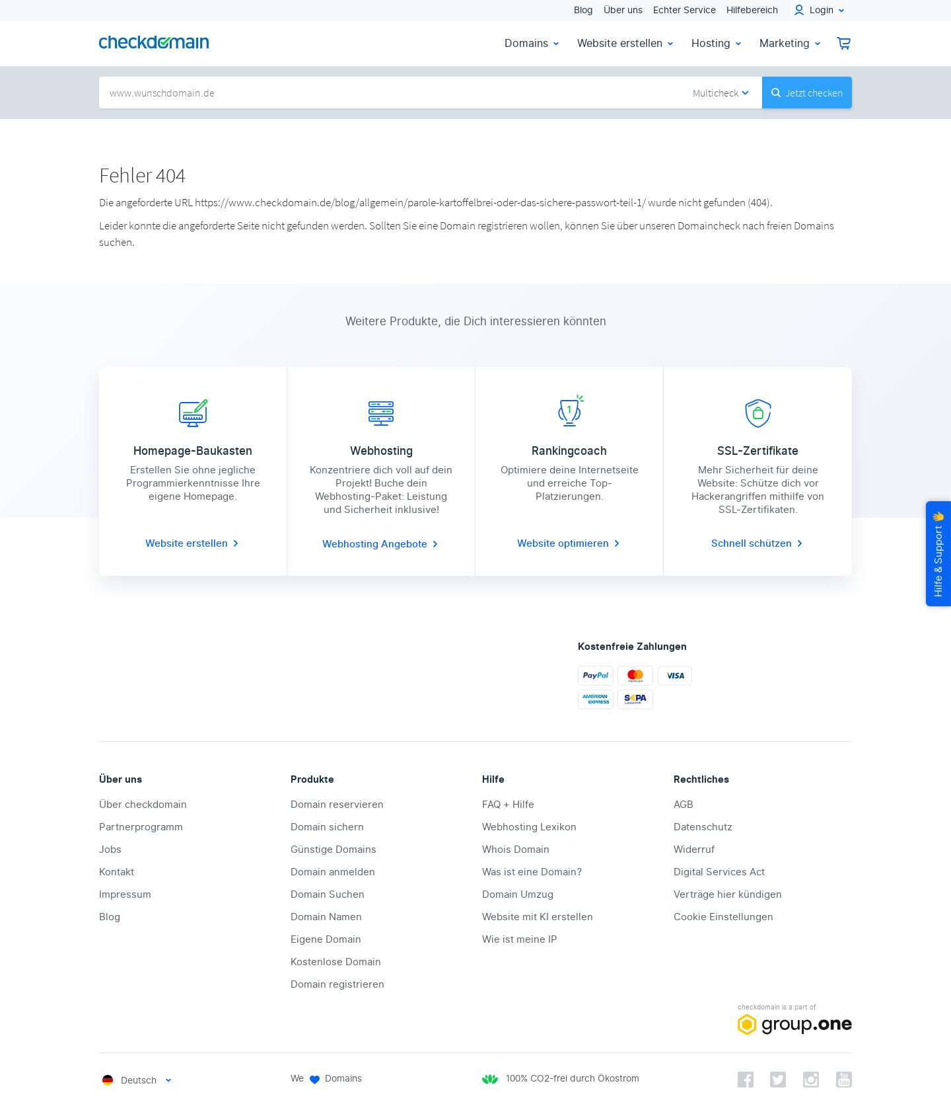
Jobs (110, 849)
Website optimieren (569, 543)
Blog (583, 10)
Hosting (717, 43)
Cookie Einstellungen (723, 917)
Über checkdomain (143, 804)
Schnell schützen (758, 543)
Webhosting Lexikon (529, 827)
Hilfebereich (752, 10)
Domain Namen (326, 917)
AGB (683, 804)
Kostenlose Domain (336, 962)
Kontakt (116, 872)
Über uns (623, 10)
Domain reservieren (337, 804)
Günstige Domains (333, 849)
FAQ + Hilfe (508, 804)
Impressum (125, 894)
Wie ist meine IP (519, 939)
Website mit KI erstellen (537, 917)
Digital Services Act (719, 872)
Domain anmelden (333, 872)
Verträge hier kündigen (728, 894)
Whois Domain (515, 849)
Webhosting (351, 544)
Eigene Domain (326, 939)
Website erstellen (626, 43)
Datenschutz (703, 827)
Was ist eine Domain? (532, 872)
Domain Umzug (517, 894)
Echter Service (684, 10)
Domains (533, 43)
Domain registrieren (337, 984)
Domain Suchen (328, 894)
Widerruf (694, 849)
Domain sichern (327, 827)
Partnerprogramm (141, 827)
